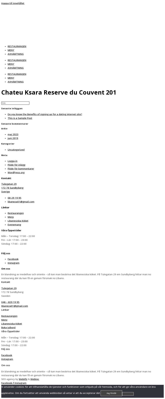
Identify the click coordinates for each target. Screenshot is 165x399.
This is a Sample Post (20, 118)
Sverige (5, 191)
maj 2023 (13, 134)
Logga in (12, 161)
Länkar (5, 309)
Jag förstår (111, 393)
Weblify (23, 379)
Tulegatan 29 (9, 183)
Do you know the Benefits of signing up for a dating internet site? (45, 114)
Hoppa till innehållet (12, 3)
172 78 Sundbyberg (12, 187)
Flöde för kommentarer (21, 168)
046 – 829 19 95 (10, 302)
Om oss (5, 365)
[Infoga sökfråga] (15, 103)
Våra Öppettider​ (10, 331)
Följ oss (5, 349)
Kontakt (5, 282)
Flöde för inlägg (16, 164)
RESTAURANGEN (17, 46)
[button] (82, 282)
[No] (128, 394)
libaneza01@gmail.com (14, 305)
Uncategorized (16, 149)
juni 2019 (13, 138)
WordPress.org (16, 172)
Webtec (34, 379)
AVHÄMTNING (16, 53)
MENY (11, 50)
